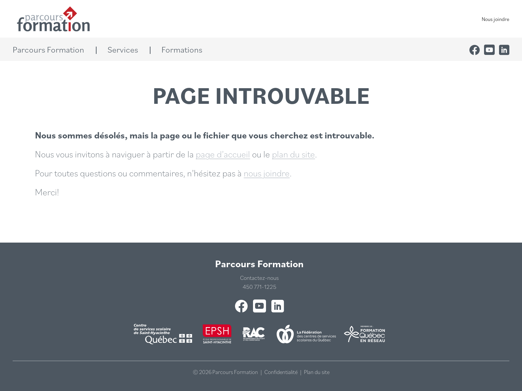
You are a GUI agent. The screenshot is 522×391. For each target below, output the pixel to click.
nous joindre (267, 173)
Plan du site (317, 372)
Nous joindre (495, 19)
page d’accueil (223, 154)
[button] (54, 49)
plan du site (293, 154)
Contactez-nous (259, 278)
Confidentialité (281, 372)
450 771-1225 (259, 287)
